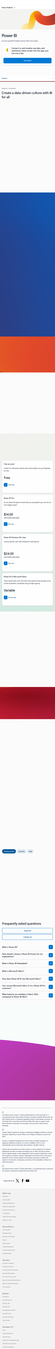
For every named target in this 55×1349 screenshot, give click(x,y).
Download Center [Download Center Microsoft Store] (7, 1233)
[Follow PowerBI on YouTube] (27, 1180)
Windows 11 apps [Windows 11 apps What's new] (7, 1220)
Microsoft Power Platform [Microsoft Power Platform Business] (9, 1310)
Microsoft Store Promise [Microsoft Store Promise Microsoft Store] (9, 1250)
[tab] (9, 851)
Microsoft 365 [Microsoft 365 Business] (6, 1307)
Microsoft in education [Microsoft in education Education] (8, 1263)
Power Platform (7, 7)
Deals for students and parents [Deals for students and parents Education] (10, 1283)
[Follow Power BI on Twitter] (17, 1180)
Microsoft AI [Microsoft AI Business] (6, 1296)
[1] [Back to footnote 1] (3, 1112)
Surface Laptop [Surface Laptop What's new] (6, 1200)
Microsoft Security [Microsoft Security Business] (7, 1300)
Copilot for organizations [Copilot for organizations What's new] (9, 1206)
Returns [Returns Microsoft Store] (5, 1240)
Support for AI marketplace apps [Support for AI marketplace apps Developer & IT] (11, 1340)
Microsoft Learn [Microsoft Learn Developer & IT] (7, 1337)
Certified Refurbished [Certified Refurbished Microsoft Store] (8, 1246)
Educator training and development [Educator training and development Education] (12, 1280)
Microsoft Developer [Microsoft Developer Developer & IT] (8, 1333)
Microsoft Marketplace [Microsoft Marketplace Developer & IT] (8, 1347)
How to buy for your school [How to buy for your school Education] (9, 1277)
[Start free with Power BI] (27, 485)
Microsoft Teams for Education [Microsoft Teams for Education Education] (10, 1270)
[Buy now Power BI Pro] (27, 524)
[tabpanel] (27, 883)
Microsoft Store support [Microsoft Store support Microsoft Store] (9, 1236)
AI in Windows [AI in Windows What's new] (6, 1213)
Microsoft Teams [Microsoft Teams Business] (7, 1313)
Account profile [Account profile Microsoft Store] (6, 1230)
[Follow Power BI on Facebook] (22, 1180)
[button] (27, 78)
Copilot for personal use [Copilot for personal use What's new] (9, 1210)
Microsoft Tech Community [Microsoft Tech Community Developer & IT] (9, 1343)
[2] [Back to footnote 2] (3, 1129)
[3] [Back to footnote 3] (3, 1165)
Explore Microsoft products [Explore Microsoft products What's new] (9, 1216)
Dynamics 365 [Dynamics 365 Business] (6, 1303)
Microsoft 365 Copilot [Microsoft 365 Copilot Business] (8, 1317)
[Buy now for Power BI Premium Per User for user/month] (27, 563)
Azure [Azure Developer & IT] (4, 1330)
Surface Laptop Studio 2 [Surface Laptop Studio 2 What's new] (9, 1203)
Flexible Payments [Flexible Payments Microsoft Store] (7, 1253)
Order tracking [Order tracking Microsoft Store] (6, 1243)
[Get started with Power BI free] (27, 60)
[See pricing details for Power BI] (27, 597)
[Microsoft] (27, 1)
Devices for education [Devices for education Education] (8, 1266)
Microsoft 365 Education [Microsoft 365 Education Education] (9, 1273)
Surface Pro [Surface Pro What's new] (5, 1196)
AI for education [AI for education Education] (7, 1287)
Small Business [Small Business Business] (6, 1320)
